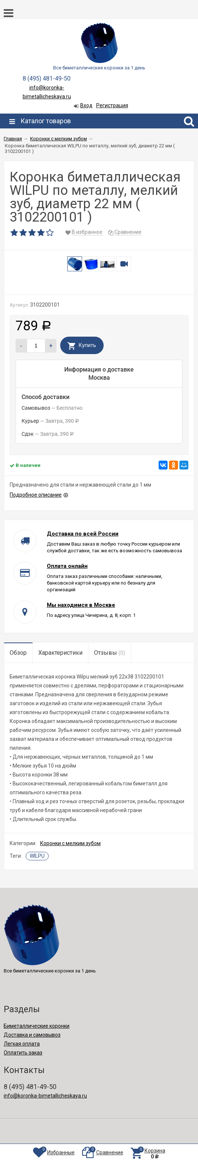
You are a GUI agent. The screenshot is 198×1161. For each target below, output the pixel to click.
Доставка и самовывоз (32, 1035)
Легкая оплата (22, 1044)
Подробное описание (36, 495)
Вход (86, 105)
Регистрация (112, 105)
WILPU (37, 856)
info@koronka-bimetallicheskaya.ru (45, 1096)
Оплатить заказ (23, 1053)
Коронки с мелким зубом (70, 843)
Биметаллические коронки (36, 1026)
